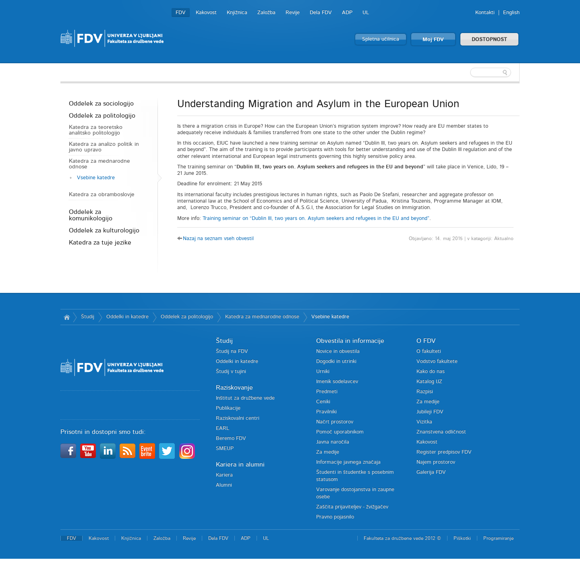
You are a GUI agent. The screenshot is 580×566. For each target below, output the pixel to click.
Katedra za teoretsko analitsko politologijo (95, 130)
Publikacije (228, 408)
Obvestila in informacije (350, 341)
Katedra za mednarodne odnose (99, 164)
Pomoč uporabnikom (340, 432)
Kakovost (206, 12)
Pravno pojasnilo (335, 517)
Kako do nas (430, 371)
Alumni (224, 485)
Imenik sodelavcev (337, 381)
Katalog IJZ (429, 381)
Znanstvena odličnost (441, 432)
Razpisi (424, 391)
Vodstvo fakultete (437, 361)
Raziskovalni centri (237, 418)
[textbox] (467, 72)
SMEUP (225, 448)
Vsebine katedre (96, 177)
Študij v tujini (231, 371)
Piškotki (462, 538)
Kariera (224, 475)
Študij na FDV (232, 351)
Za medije (327, 452)
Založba (266, 12)
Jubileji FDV (429, 412)
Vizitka (424, 422)
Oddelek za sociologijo (101, 103)
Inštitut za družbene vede (245, 398)
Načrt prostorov (334, 422)
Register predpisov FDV (444, 452)
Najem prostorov (435, 462)
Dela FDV (321, 12)
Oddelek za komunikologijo (90, 215)
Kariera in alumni (240, 464)
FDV (181, 12)
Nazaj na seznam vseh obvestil (218, 238)
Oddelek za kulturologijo (104, 230)
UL (365, 12)
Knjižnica (237, 12)
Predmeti (327, 391)
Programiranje (498, 538)
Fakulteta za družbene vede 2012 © (402, 538)
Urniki (322, 371)
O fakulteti (428, 351)
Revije (293, 12)
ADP (347, 12)
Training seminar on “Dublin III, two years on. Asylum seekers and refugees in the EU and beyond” (316, 218)
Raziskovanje (234, 387)
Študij (87, 316)
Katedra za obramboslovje (102, 194)
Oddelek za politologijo (102, 115)
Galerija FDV (431, 472)
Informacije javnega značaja (348, 462)
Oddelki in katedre (127, 316)
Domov (66, 317)
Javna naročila (332, 442)
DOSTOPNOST (489, 39)
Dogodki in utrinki (336, 361)
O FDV (425, 341)
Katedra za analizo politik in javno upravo (104, 147)
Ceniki (323, 401)
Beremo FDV (231, 438)
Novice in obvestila (338, 351)
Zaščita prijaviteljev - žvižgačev (352, 507)
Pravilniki (326, 412)
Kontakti (485, 12)
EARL (222, 428)
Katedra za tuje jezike (100, 242)
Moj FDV (433, 39)
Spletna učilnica (380, 39)
